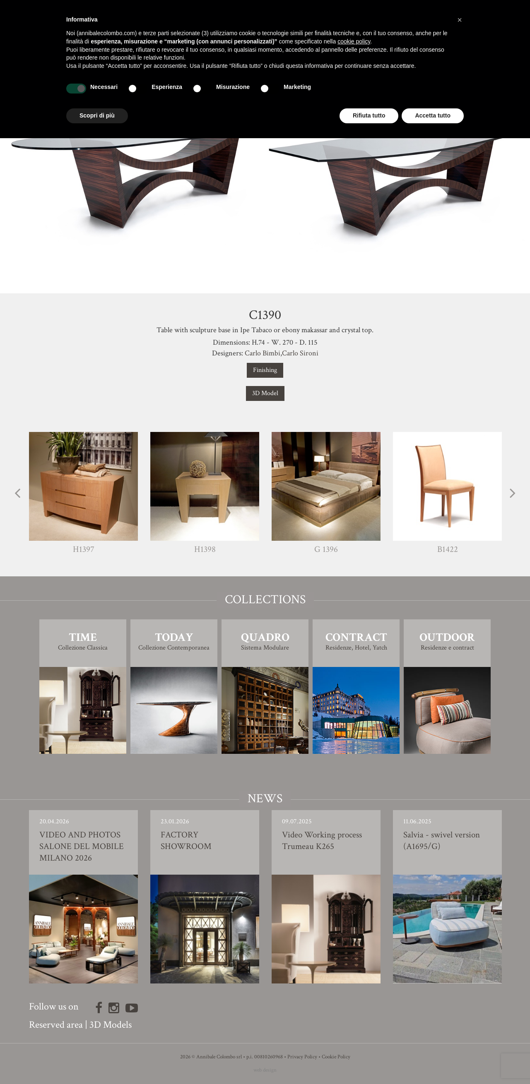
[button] (459, 19)
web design (265, 1070)
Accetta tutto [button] (432, 115)
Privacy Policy (302, 1056)
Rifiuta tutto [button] (369, 115)
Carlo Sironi (300, 353)
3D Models (110, 1024)
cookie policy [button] (353, 41)
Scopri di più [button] (97, 115)
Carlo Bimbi (262, 353)
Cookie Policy (336, 1056)
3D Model (265, 393)
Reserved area (56, 1024)
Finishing (265, 370)
